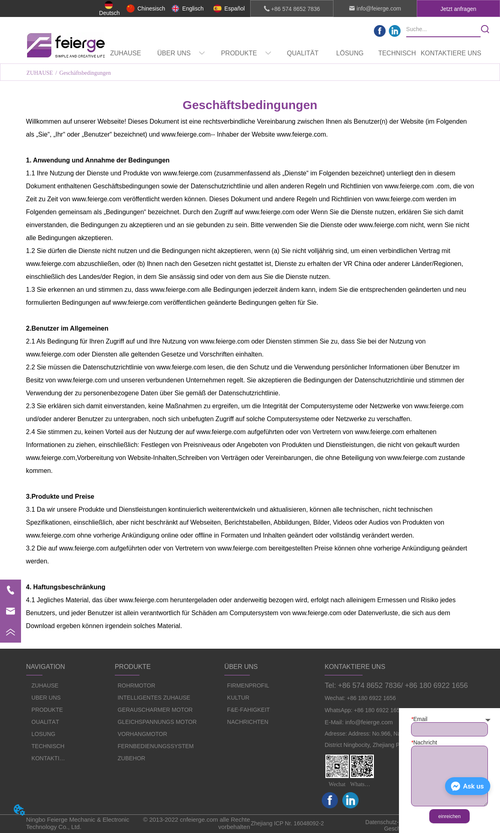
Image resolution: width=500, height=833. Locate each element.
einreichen (449, 816)
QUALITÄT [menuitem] (303, 53)
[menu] (291, 53)
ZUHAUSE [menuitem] (125, 53)
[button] (181, 53)
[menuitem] (181, 53)
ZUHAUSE (40, 73)
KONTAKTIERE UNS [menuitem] (451, 53)
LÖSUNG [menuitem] (350, 53)
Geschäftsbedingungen (85, 73)
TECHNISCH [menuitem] (397, 53)
